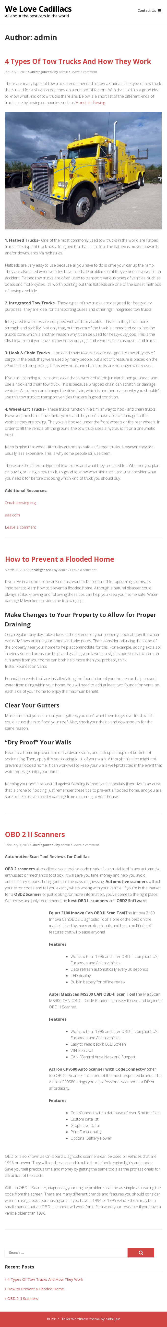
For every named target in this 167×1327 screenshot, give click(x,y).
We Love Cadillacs (38, 8)
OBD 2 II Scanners (35, 834)
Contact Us (147, 10)
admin (63, 72)
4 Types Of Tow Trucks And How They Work (78, 61)
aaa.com (12, 515)
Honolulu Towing (90, 102)
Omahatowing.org (20, 502)
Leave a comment (84, 72)
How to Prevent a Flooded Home (59, 559)
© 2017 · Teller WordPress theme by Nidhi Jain (83, 1319)
